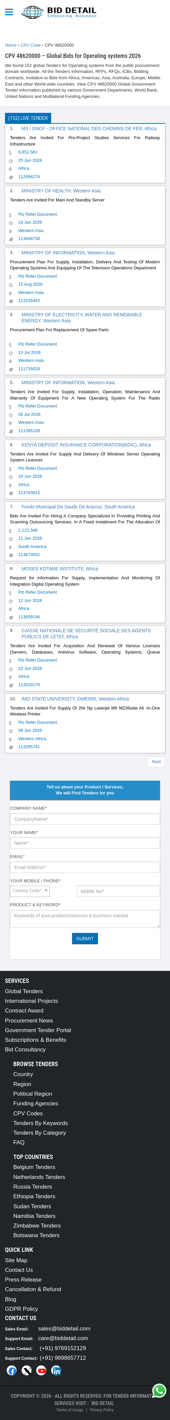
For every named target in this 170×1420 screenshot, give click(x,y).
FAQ (19, 1142)
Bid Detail (102, 1403)
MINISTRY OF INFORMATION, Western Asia (68, 252)
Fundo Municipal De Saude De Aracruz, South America (78, 506)
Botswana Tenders (36, 1235)
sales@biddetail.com (64, 1328)
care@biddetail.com (63, 1338)
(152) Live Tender (28, 118)
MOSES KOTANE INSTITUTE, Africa (60, 568)
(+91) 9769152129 (63, 1348)
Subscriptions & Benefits (35, 1040)
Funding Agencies (35, 1103)
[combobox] (30, 891)
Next (156, 761)
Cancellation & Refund (33, 1289)
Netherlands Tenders (39, 1177)
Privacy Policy (102, 1409)
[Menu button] (10, 11)
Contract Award (24, 1010)
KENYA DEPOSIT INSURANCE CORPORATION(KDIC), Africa (86, 444)
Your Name (24, 832)
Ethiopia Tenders (34, 1196)
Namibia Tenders (34, 1216)
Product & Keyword (35, 904)
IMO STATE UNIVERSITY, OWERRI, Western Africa (75, 699)
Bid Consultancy (25, 1049)
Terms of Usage (69, 1409)
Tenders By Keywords (40, 1123)
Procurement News (29, 1020)
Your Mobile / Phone (35, 880)
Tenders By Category (39, 1133)
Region (22, 1084)
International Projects (31, 1001)
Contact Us (19, 1270)
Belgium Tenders (34, 1167)
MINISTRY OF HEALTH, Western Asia (61, 190)
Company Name (28, 808)
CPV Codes (28, 1113)
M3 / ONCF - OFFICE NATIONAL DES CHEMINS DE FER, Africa (89, 128)
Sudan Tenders (32, 1206)
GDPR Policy (21, 1309)
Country (23, 1074)
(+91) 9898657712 (63, 1358)
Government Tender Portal (38, 1030)
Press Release (23, 1280)
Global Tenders (24, 991)
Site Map (16, 1260)
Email (17, 856)
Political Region (32, 1094)
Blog (10, 1299)
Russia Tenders (32, 1187)
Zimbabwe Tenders (37, 1226)
